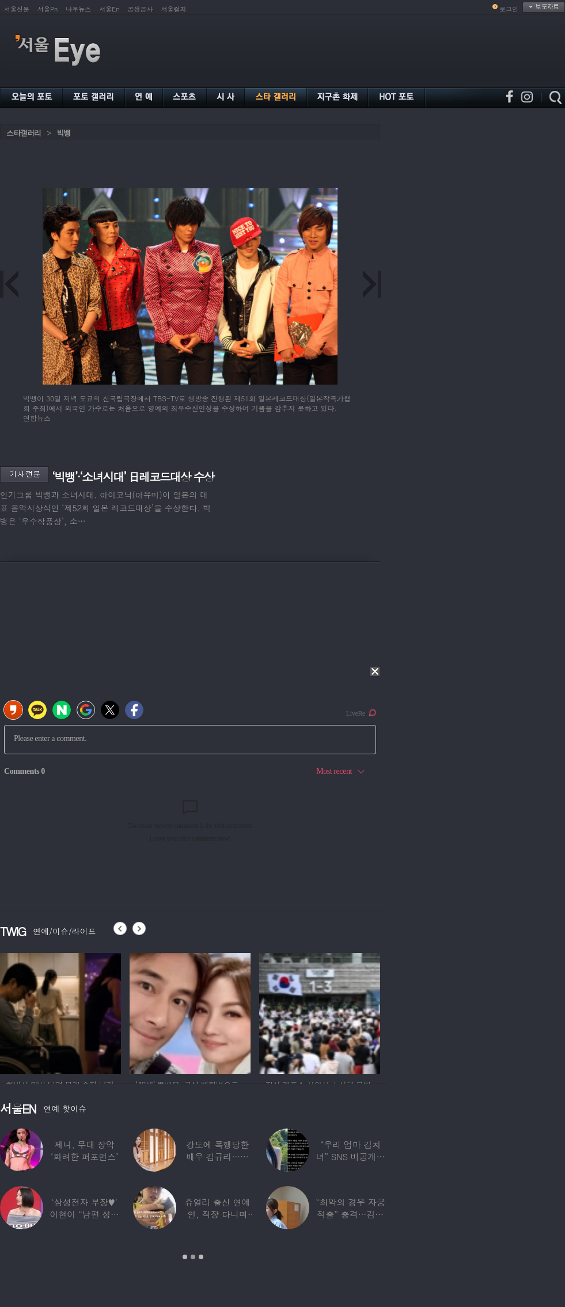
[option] (60, 1012)
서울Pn (47, 9)
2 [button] (193, 1257)
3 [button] (201, 1257)
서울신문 (16, 9)
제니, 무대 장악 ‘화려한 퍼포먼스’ (84, 1150)
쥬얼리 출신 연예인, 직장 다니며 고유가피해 (218, 1214)
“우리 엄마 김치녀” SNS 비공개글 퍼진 (350, 1156)
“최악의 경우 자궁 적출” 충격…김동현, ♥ (350, 1214)
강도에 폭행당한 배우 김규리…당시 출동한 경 (217, 1156)
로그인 (508, 9)
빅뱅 (63, 132)
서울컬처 (174, 9)
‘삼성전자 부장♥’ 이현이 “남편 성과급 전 (84, 1214)
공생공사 (140, 9)
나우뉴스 (78, 9)
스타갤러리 (23, 132)
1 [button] (185, 1257)
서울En (109, 9)
